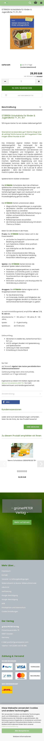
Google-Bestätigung (10, 595)
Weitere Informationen (22, 736)
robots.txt (5, 587)
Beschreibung (9, 107)
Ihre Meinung (33, 427)
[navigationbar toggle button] (41, 3)
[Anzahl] (22, 81)
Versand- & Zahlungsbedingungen (15, 579)
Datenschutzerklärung (10, 726)
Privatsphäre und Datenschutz (14, 607)
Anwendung (8, 393)
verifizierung (6, 591)
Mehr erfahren (22, 522)
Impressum (6, 571)
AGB (3, 603)
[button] (5, 81)
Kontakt (5, 575)
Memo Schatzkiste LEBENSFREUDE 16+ (22, 460)
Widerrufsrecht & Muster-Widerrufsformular (19, 583)
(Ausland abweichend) (28, 67)
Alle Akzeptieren (22, 731)
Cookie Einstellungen (10, 611)
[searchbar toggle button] (30, 3)
